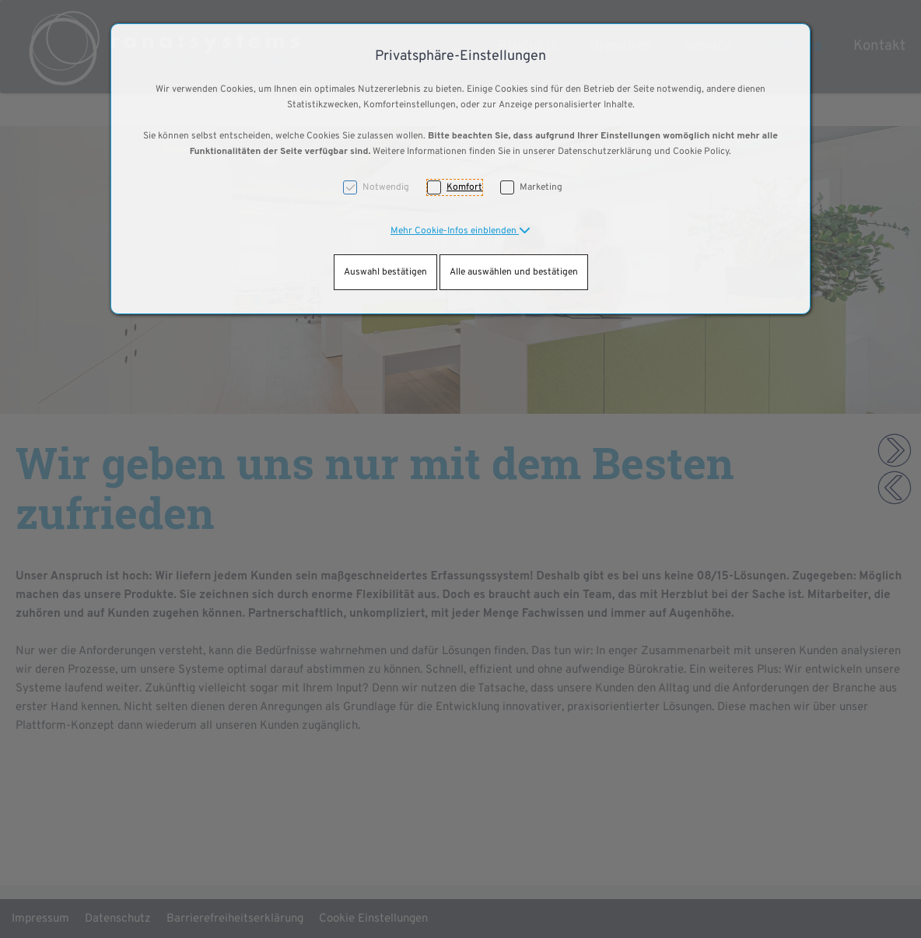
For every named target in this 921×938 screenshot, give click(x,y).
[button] (460, 231)
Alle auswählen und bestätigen (514, 272)
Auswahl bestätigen (385, 272)
